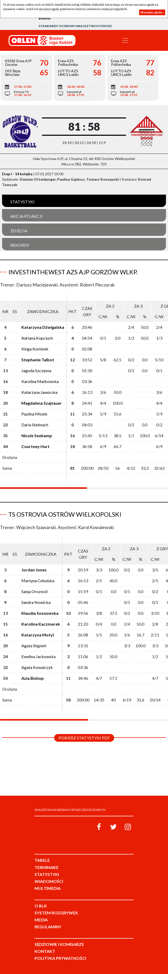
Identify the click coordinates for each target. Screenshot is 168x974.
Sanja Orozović (34, 591)
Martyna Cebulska (37, 580)
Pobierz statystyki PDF (84, 737)
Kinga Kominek (34, 348)
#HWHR (45, 18)
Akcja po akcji (26, 216)
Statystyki (22, 201)
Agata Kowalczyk (37, 667)
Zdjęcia (18, 230)
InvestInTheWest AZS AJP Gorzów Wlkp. (73, 272)
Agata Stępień (33, 645)
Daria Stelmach (34, 424)
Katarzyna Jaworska (39, 392)
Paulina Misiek (34, 413)
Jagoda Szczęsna (36, 370)
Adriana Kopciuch (37, 338)
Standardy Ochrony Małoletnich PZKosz (75, 26)
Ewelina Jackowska (38, 656)
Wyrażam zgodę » (152, 12)
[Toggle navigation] (125, 40)
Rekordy (19, 245)
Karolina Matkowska (40, 381)
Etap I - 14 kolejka (17, 174)
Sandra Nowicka (36, 602)
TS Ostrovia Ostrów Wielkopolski (64, 514)
